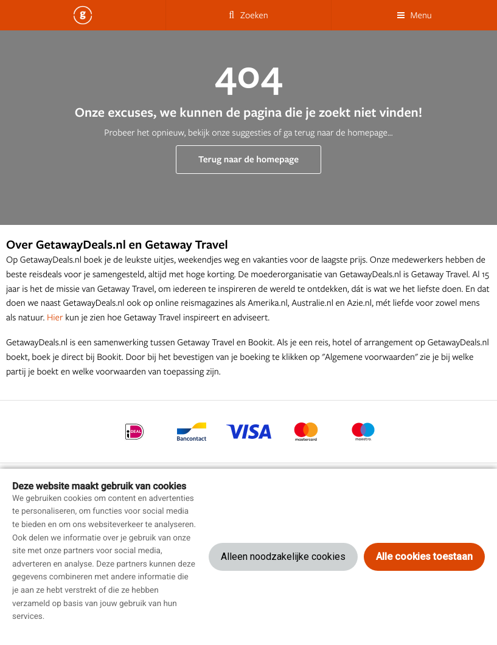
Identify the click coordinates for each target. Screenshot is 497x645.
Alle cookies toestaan (424, 556)
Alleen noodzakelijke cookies (283, 556)
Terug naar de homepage (248, 159)
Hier (55, 317)
